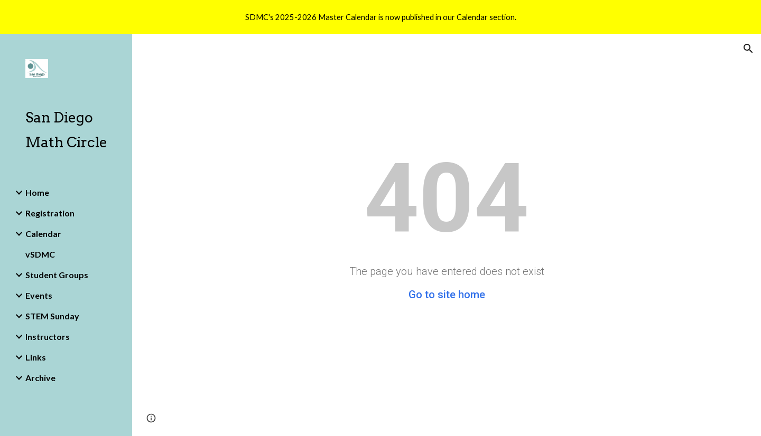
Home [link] (37, 192)
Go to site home (447, 294)
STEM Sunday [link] (52, 316)
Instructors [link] (47, 336)
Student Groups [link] (56, 275)
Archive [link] (40, 378)
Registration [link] (50, 213)
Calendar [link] (43, 234)
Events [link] (38, 295)
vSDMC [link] (40, 254)
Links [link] (35, 357)
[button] (748, 48)
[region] (380, 17)
